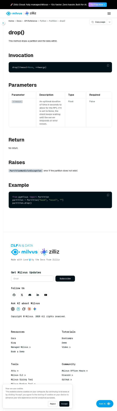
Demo (64, 342)
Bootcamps (67, 338)
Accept (64, 404)
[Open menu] (109, 13)
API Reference (30, 21)
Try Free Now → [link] (97, 4)
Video (66, 347)
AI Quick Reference (22, 356)
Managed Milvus (21, 347)
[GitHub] (14, 295)
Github (67, 379)
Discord (67, 375)
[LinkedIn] (38, 295)
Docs (19, 21)
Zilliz (56, 259)
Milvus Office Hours (75, 370)
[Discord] (30, 295)
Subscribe (65, 278)
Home (11, 21)
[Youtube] (46, 295)
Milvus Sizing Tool (22, 379)
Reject (53, 404)
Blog (13, 342)
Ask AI (105, 404)
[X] (22, 295)
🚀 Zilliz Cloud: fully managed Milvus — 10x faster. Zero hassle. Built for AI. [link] (48, 4)
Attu (15, 370)
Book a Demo (17, 351)
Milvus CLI (18, 375)
